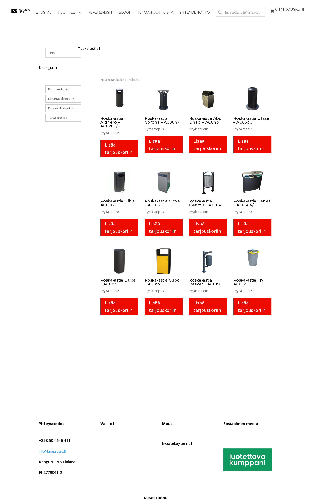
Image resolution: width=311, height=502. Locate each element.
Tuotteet (67, 12)
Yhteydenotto (194, 12)
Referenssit (100, 12)
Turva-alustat (57, 117)
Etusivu (44, 12)
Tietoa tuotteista (154, 12)
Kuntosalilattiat (59, 89)
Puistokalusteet (59, 108)
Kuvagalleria (111, 463)
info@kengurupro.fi (52, 451)
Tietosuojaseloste (178, 436)
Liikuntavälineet (59, 98)
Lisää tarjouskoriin (118, 148)
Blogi (124, 12)
